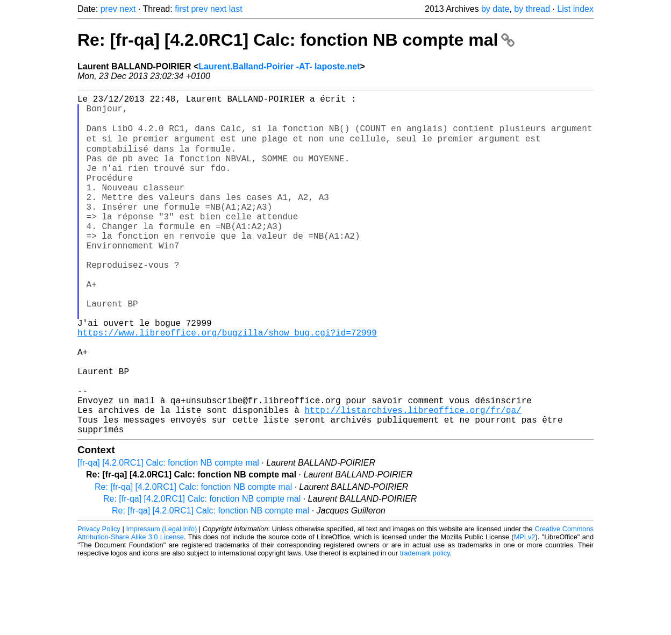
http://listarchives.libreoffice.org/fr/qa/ (412, 479)
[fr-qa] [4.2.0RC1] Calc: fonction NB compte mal (168, 536)
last (235, 8)
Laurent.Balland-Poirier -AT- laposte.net (279, 66)
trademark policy (425, 627)
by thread (532, 8)
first (182, 8)
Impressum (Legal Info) (161, 602)
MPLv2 (525, 611)
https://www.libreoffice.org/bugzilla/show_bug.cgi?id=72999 (227, 384)
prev (109, 8)
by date (495, 8)
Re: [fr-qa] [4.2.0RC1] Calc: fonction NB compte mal (296, 39)
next (127, 8)
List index (575, 8)
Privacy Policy (98, 602)
